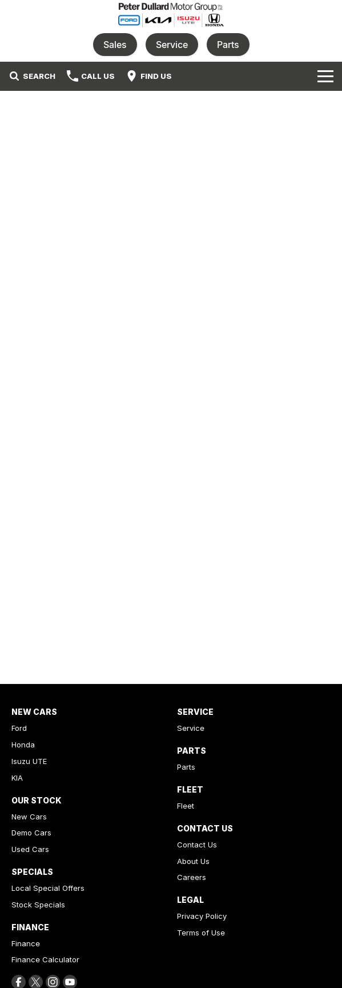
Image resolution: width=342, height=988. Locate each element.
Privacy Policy (202, 916)
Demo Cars (31, 832)
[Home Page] (171, 15)
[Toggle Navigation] (325, 76)
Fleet (185, 805)
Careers (191, 877)
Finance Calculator (45, 959)
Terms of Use (201, 932)
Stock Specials (38, 904)
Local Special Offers (48, 888)
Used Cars (30, 849)
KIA (17, 777)
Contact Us (197, 844)
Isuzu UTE (29, 761)
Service (172, 44)
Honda (23, 744)
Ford (19, 728)
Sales (115, 44)
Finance (25, 943)
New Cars (29, 816)
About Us (193, 861)
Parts (228, 44)
